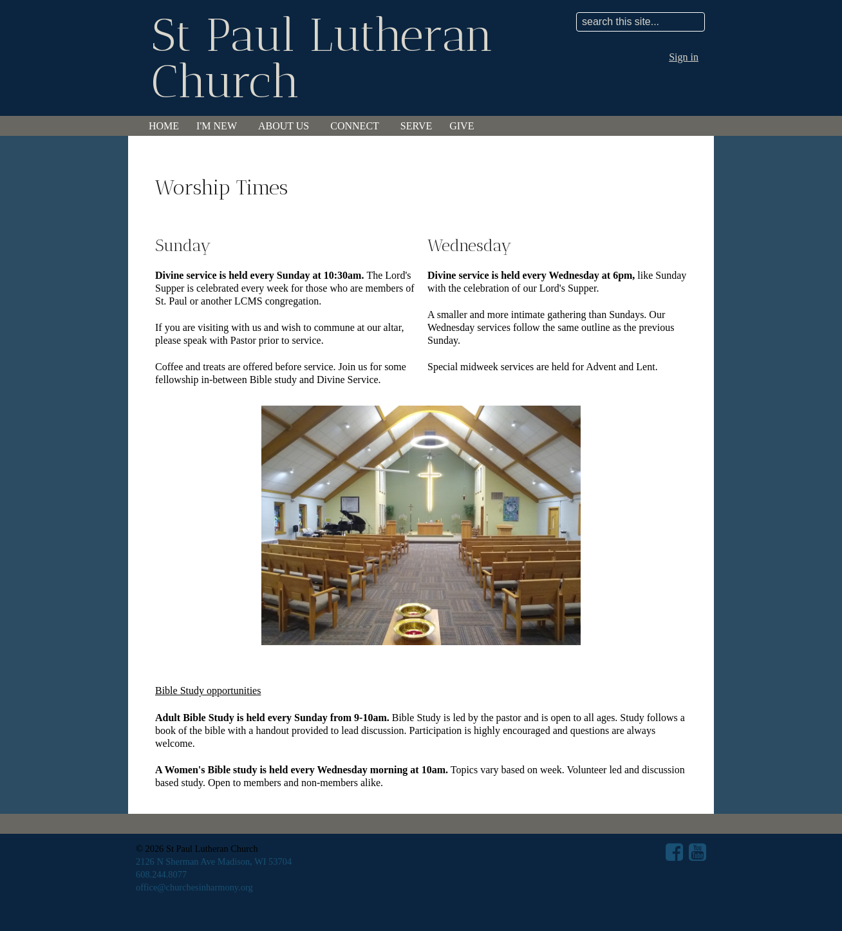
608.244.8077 (161, 874)
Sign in (683, 57)
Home (164, 125)
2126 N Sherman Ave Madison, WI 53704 (214, 861)
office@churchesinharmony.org (194, 887)
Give (461, 125)
